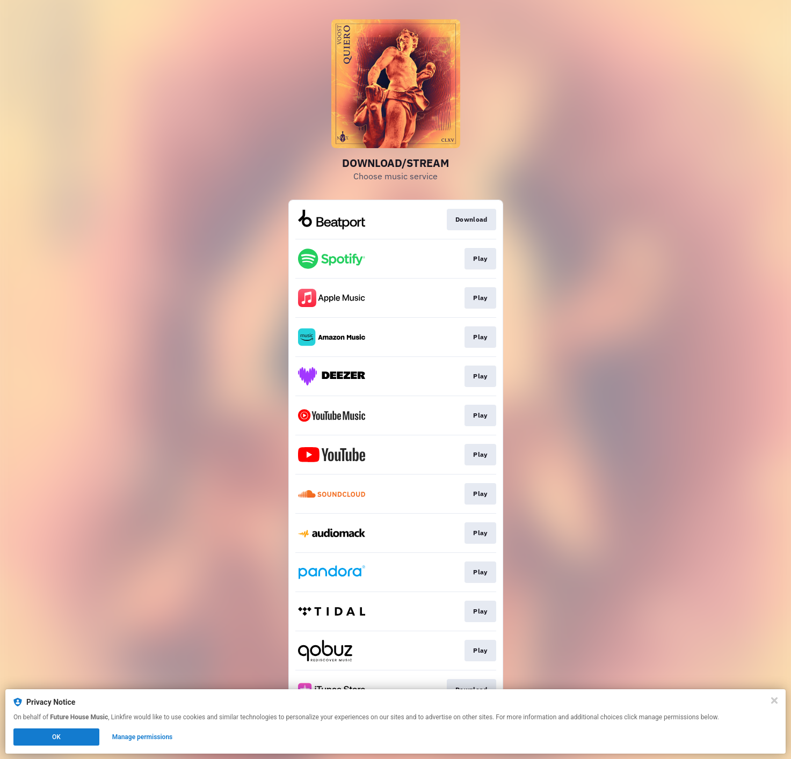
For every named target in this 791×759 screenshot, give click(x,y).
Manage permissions (142, 737)
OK (56, 737)
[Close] (774, 700)
